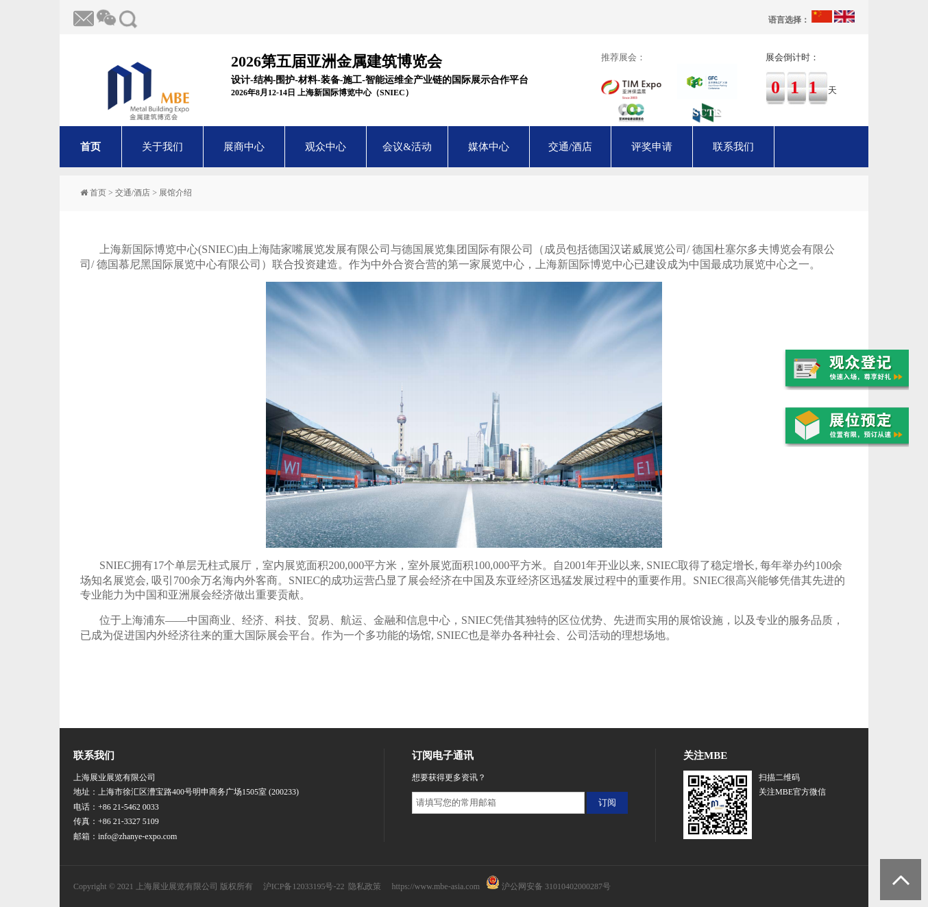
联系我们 (733, 146)
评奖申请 (651, 146)
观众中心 (325, 146)
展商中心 (244, 146)
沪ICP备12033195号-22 (304, 886)
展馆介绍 (175, 192)
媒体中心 (488, 146)
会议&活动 (407, 146)
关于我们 (162, 146)
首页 (90, 146)
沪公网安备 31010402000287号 (556, 886)
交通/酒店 (570, 146)
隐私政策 (364, 886)
